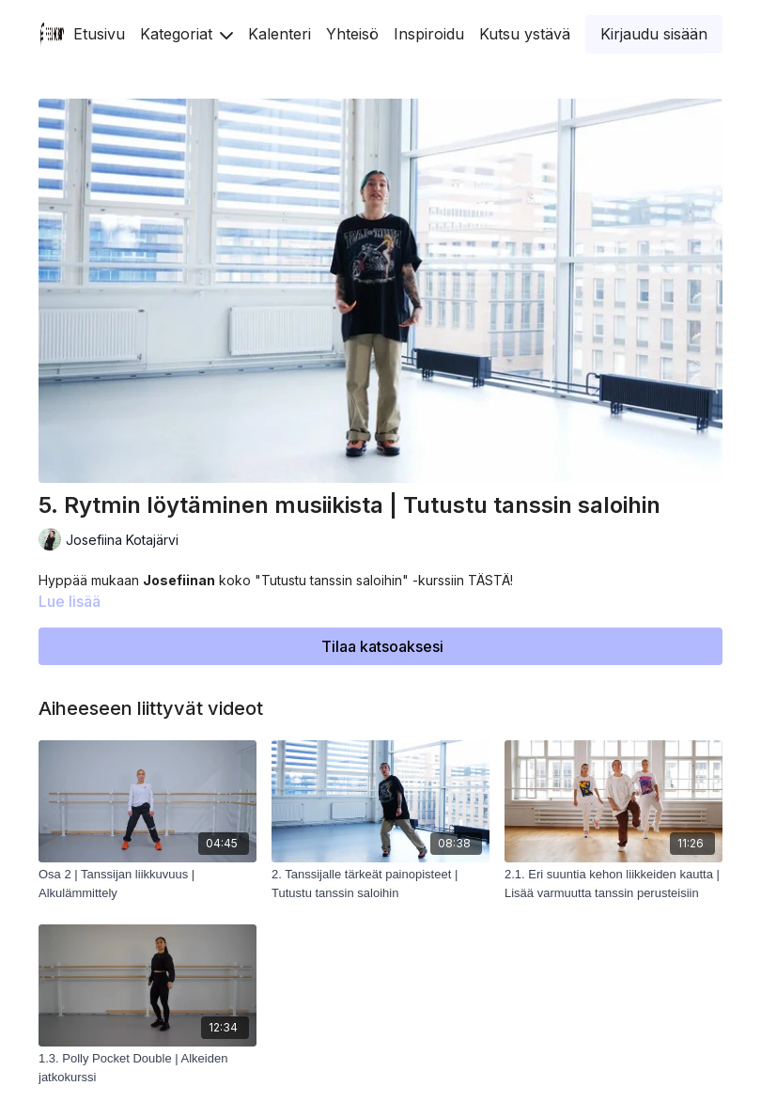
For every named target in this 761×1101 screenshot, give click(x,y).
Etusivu (99, 33)
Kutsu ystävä (524, 33)
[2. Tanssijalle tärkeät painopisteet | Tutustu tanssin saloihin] (380, 883)
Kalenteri (279, 33)
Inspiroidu (429, 33)
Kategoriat (186, 33)
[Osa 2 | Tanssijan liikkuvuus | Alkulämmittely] (147, 883)
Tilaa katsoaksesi (382, 646)
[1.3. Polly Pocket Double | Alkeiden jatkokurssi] (147, 1067)
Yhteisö (352, 33)
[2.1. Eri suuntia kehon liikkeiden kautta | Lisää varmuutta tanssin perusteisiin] (613, 883)
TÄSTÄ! (490, 580)
